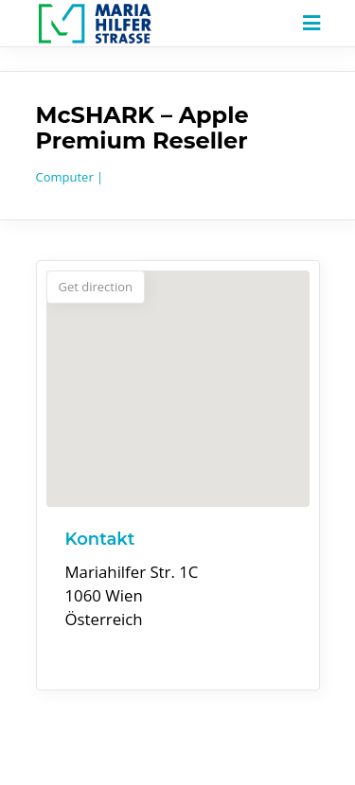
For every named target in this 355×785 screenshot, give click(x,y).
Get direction (96, 286)
